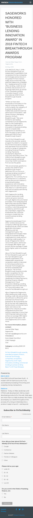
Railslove (4, 388)
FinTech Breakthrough (13, 352)
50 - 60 (6, 479)
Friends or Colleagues (10, 457)
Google (6, 446)
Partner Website (9, 453)
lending (16, 363)
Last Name (5, 433)
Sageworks (9, 361)
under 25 (6, 469)
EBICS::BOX (5, 376)
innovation (9, 363)
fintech (21, 354)
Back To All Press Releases (14, 367)
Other (6, 460)
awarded (8, 354)
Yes (5, 494)
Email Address (7, 417)
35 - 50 (6, 476)
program (15, 354)
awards (24, 352)
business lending (17, 365)
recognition (17, 358)
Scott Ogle (17, 361)
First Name (5, 425)
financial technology (12, 356)
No (5, 497)
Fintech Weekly (19, 515)
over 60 (6, 483)
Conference (7, 450)
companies (9, 358)
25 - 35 (6, 472)
